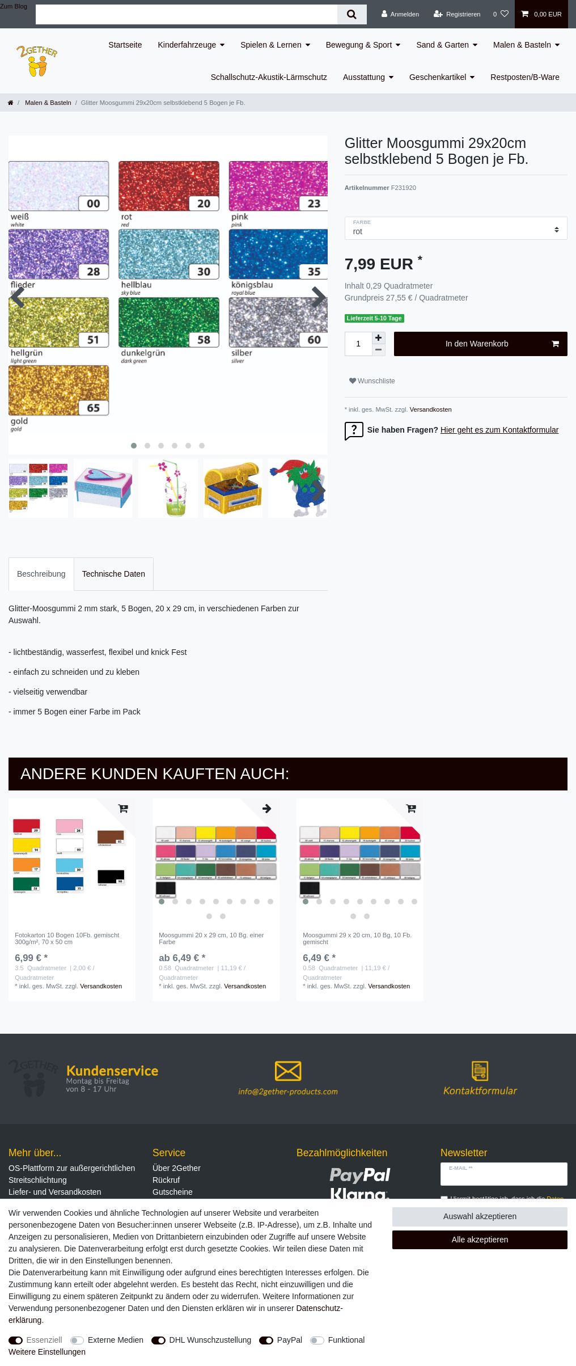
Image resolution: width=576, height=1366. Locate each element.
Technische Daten (113, 573)
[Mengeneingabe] (358, 344)
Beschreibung (41, 573)
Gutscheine (173, 1191)
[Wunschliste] (501, 14)
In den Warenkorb (502, 344)
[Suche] (351, 14)
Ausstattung (364, 77)
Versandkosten (430, 409)
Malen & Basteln (522, 44)
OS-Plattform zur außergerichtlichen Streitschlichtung (72, 1174)
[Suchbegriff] (186, 14)
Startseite (125, 44)
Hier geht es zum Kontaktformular (500, 429)
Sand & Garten (442, 44)
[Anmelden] (400, 14)
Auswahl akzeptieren (479, 1216)
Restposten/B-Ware (525, 77)
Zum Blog (13, 6)
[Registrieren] (456, 14)
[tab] (41, 574)
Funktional (346, 1339)
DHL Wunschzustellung (211, 1339)
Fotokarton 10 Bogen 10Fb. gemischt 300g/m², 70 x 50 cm (67, 938)
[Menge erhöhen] (379, 338)
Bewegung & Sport (359, 44)
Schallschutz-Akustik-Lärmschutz (269, 77)
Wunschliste (372, 381)
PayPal (289, 1339)
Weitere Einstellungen (47, 1351)
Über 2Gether (177, 1168)
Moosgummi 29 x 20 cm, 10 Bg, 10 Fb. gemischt (357, 938)
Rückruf (166, 1180)
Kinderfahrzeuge (187, 44)
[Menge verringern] (379, 350)
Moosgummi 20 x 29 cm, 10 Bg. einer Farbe (211, 938)
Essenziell (44, 1339)
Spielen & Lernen (270, 44)
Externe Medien (115, 1339)
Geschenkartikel (437, 77)
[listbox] (216, 861)
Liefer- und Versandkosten (55, 1191)
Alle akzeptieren (480, 1239)
